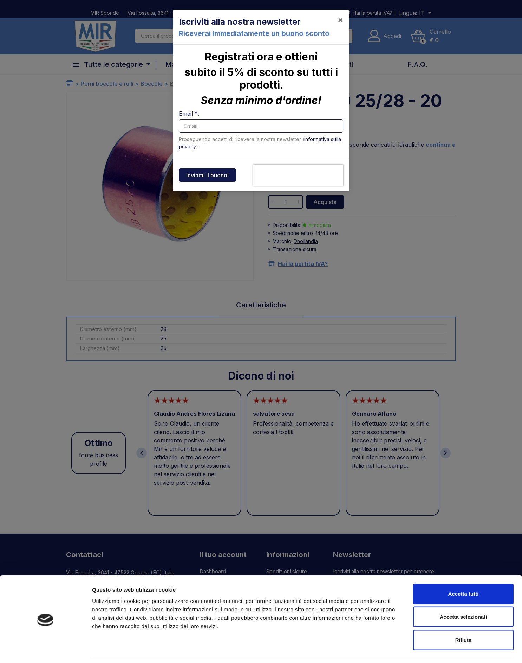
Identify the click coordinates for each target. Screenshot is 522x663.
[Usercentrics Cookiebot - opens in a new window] (45, 649)
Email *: (189, 113)
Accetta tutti (463, 571)
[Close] (340, 20)
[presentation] (298, 175)
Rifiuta (463, 617)
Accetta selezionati (463, 594)
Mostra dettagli (370, 649)
